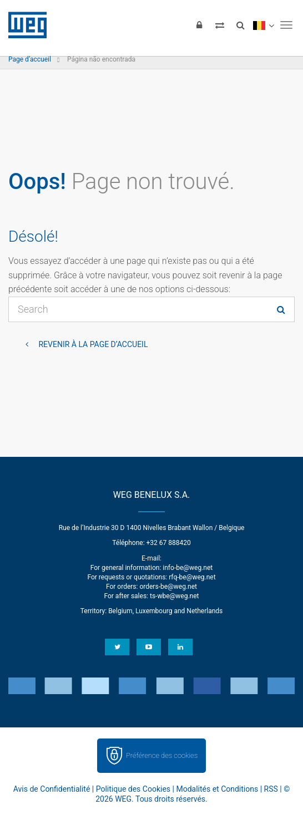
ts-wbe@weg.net (174, 596)
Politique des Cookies (133, 789)
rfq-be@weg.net (192, 577)
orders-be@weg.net (168, 586)
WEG (23, 25)
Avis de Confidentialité (51, 789)
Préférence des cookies (162, 755)
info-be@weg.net (188, 568)
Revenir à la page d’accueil (92, 344)
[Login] (199, 25)
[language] (263, 25)
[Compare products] (219, 25)
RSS (271, 789)
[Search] (240, 25)
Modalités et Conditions (217, 789)
